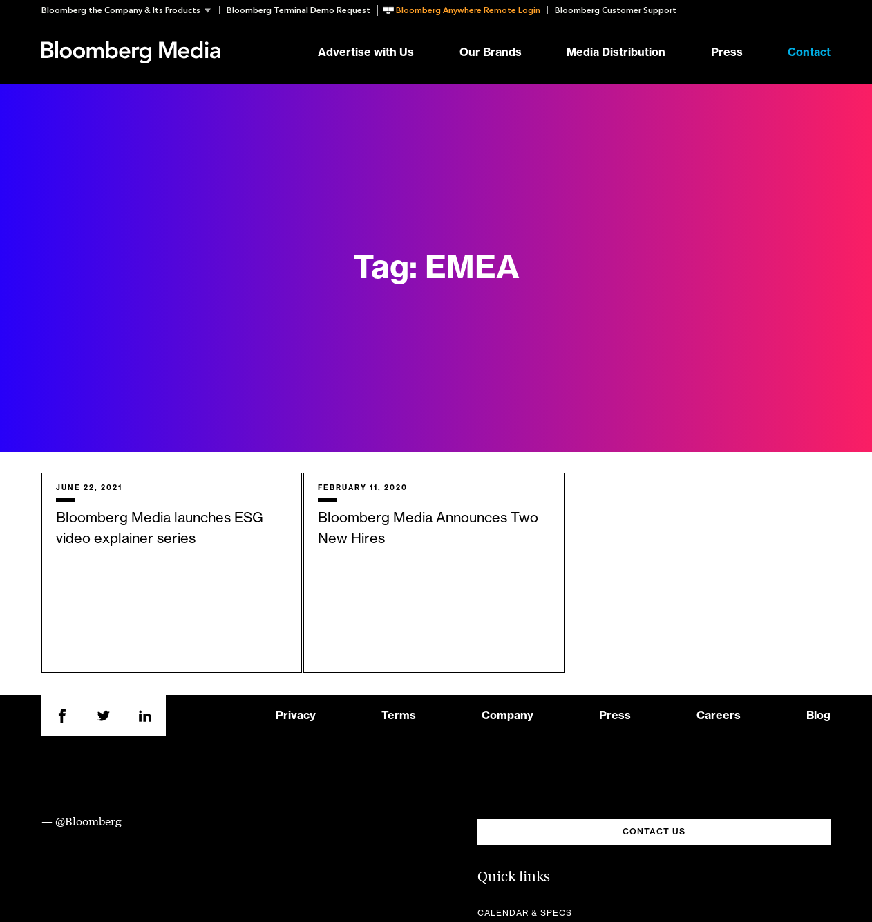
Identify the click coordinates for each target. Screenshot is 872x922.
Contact (809, 52)
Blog (818, 715)
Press (727, 52)
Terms (398, 715)
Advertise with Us (366, 52)
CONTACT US (654, 831)
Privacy (296, 715)
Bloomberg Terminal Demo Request (298, 10)
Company (507, 715)
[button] (130, 10)
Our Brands (490, 52)
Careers (718, 715)
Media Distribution (616, 52)
